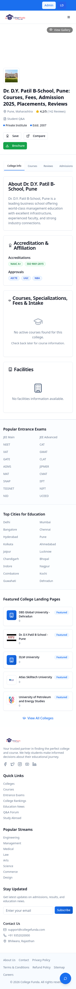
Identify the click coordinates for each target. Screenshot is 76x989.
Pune (43, 537)
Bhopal (44, 559)
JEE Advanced (48, 437)
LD (62, 5)
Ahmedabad (48, 544)
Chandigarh (11, 559)
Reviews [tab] (48, 166)
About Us (9, 960)
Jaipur (7, 551)
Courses (8, 789)
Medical (8, 849)
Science (8, 866)
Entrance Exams (14, 795)
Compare (35, 136)
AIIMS (7, 466)
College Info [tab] (14, 166)
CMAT (43, 474)
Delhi (6, 522)
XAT (5, 452)
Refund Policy (42, 967)
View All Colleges (37, 718)
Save (12, 136)
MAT (6, 474)
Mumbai (45, 522)
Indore (7, 566)
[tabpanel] (38, 294)
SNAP (7, 481)
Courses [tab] (32, 166)
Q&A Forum (11, 812)
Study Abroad (12, 818)
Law (6, 855)
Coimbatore (11, 573)
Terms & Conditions (16, 967)
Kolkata (8, 544)
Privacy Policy (41, 960)
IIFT (42, 481)
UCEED (44, 496)
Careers (8, 975)
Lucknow (45, 551)
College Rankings (14, 801)
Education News (14, 806)
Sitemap (59, 967)
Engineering (11, 837)
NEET (6, 444)
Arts (6, 860)
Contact (24, 960)
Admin (49, 5)
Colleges (9, 784)
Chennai (45, 529)
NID (6, 496)
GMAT (44, 452)
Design (8, 877)
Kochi (43, 573)
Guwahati (9, 581)
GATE (6, 459)
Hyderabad (10, 537)
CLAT (43, 459)
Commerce (10, 872)
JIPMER (44, 466)
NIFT (43, 488)
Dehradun (46, 581)
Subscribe (63, 910)
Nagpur (45, 566)
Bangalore (10, 529)
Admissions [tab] (66, 166)
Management (12, 843)
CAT (42, 444)
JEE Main (9, 437)
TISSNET (8, 488)
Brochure (15, 146)
